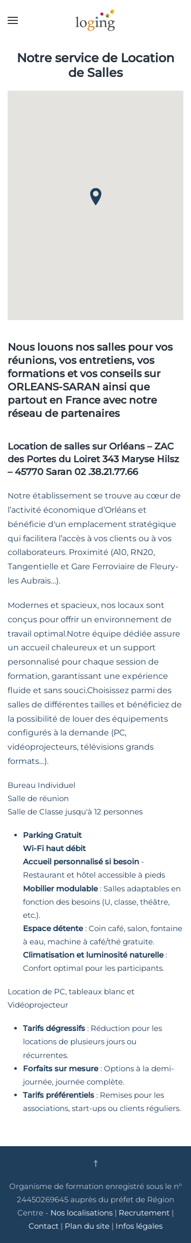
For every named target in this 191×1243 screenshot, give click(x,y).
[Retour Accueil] (95, 20)
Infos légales (139, 1226)
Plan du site (87, 1226)
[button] (13, 20)
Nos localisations (81, 1213)
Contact (45, 1226)
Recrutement (144, 1213)
